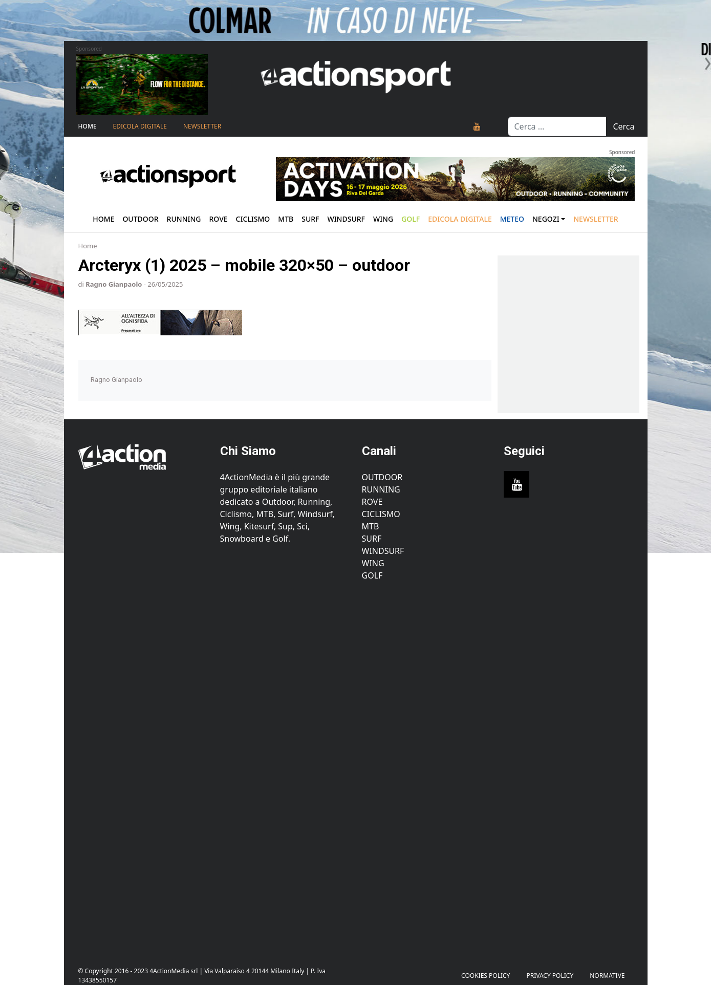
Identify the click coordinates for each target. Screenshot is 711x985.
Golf (372, 575)
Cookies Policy (485, 975)
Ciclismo (253, 219)
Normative (607, 975)
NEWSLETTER (202, 126)
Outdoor (140, 219)
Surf (310, 219)
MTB (370, 526)
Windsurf (346, 219)
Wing (383, 219)
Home (87, 126)
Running (184, 219)
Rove (218, 219)
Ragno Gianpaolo (113, 284)
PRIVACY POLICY (549, 975)
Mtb (285, 219)
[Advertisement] (143, 768)
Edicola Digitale (140, 126)
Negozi (545, 219)
